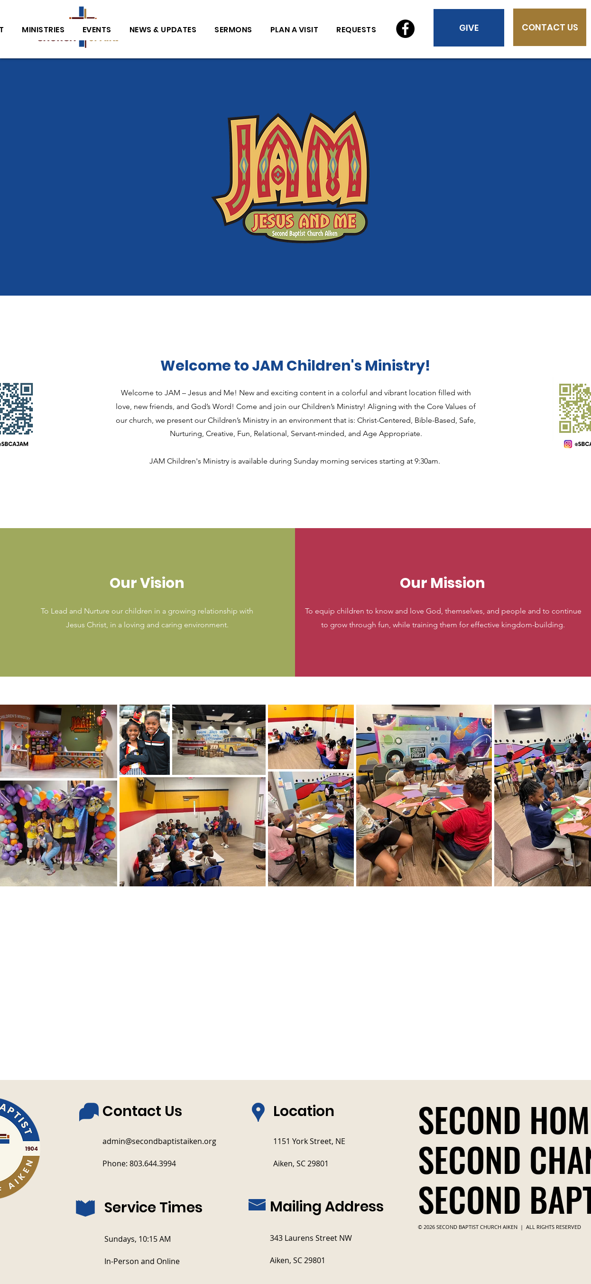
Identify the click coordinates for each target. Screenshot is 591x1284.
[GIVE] (469, 28)
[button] (356, 29)
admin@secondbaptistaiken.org (159, 1141)
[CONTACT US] (549, 27)
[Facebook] (405, 28)
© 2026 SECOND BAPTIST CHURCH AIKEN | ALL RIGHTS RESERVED (499, 1226)
